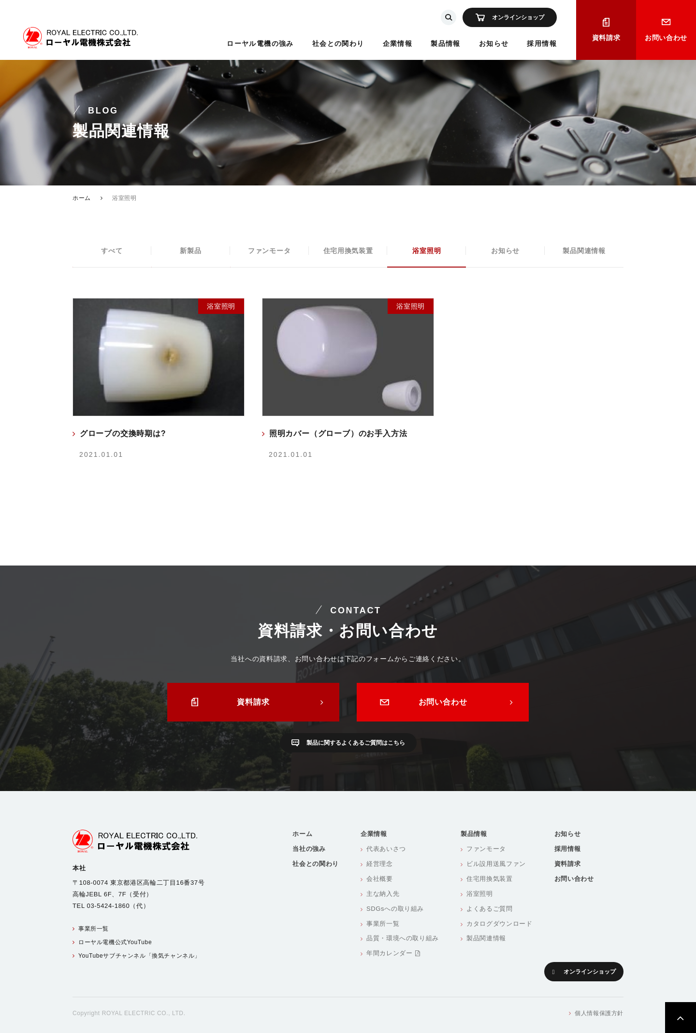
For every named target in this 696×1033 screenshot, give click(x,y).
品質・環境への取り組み (402, 938)
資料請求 (606, 38)
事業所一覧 (93, 928)
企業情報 (398, 43)
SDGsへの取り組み (395, 908)
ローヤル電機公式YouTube (115, 942)
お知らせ (494, 43)
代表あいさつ (386, 848)
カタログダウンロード (499, 923)
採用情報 (542, 43)
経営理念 (379, 863)
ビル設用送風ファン (496, 863)
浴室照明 (426, 251)
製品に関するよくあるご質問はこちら (355, 742)
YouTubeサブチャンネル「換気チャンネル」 (139, 955)
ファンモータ (269, 251)
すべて (111, 251)
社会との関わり (338, 43)
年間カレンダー (393, 953)
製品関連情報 (584, 251)
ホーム (81, 198)
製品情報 (446, 43)
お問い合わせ (666, 38)
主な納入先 (382, 893)
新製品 (190, 251)
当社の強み (308, 848)
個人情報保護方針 (599, 1013)
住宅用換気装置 (348, 251)
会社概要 (379, 878)
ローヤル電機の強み (260, 43)
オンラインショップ (518, 17)
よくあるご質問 (489, 908)
